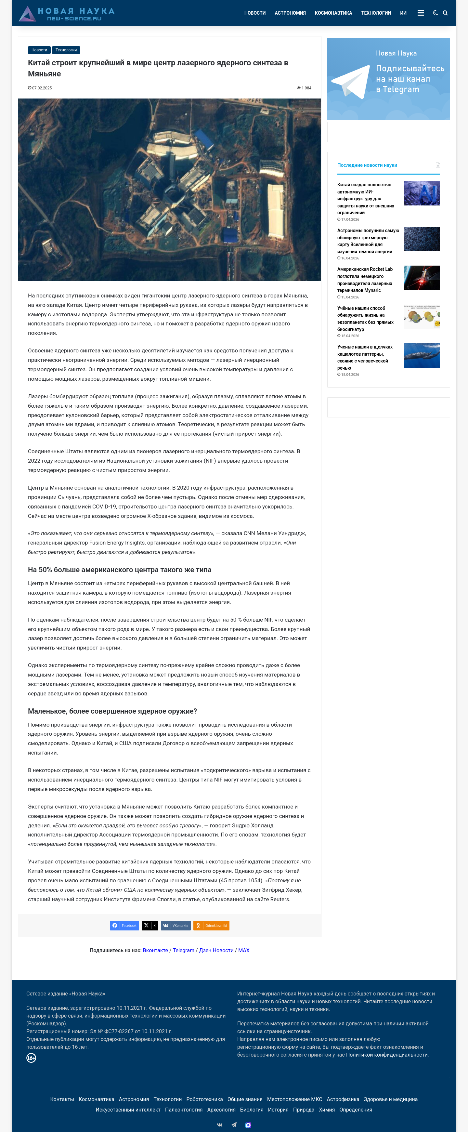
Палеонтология (184, 1110)
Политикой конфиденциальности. (387, 1055)
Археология (221, 1110)
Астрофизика (343, 1099)
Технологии (376, 13)
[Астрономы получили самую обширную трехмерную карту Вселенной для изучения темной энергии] (422, 239)
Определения (356, 1110)
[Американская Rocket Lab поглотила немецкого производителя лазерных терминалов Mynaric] (422, 278)
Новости (255, 13)
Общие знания (245, 1099)
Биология (251, 1110)
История (278, 1110)
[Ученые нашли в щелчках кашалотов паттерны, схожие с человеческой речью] (422, 355)
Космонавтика (333, 13)
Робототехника (205, 1099)
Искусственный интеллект (128, 1110)
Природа (304, 1110)
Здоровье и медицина (391, 1099)
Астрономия (290, 13)
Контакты (62, 1099)
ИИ (403, 13)
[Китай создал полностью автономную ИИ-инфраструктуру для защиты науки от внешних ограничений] (422, 193)
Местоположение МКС (294, 1099)
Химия (327, 1110)
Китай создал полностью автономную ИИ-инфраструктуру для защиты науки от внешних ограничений (365, 198)
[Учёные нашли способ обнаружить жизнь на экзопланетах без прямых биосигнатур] (422, 317)
